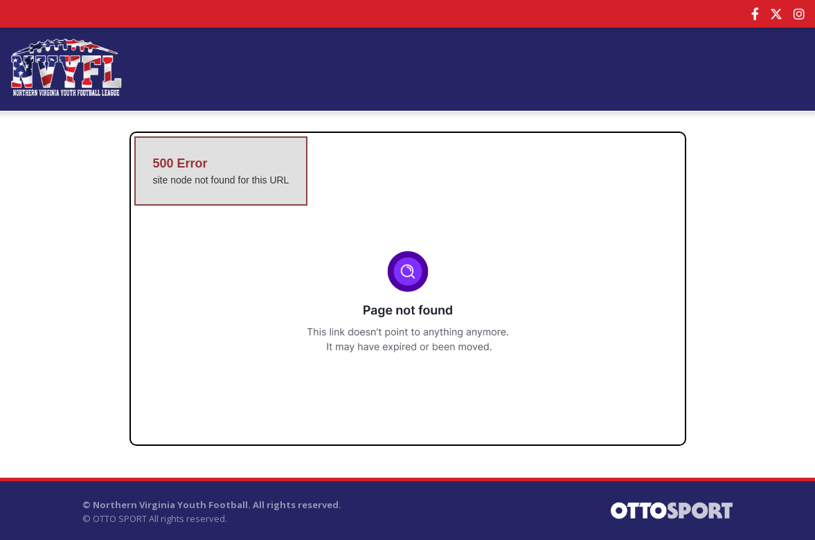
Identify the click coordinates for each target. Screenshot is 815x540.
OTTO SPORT (120, 518)
